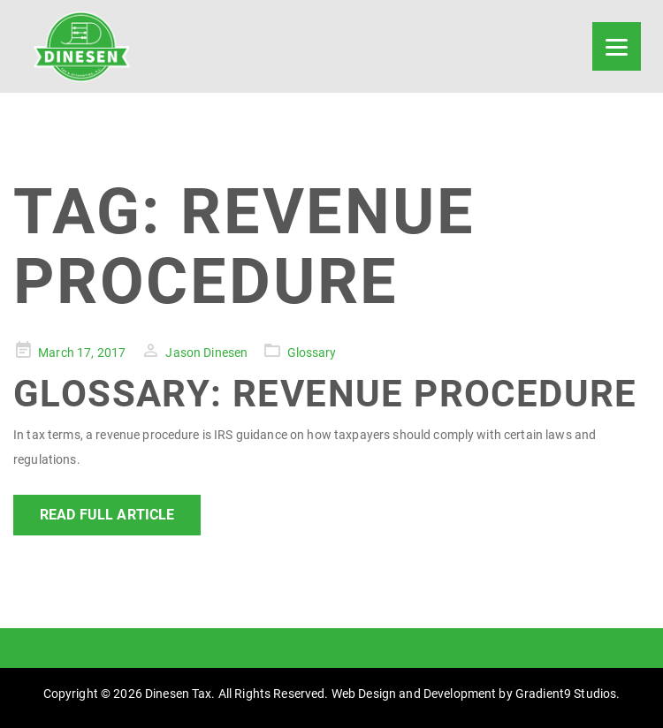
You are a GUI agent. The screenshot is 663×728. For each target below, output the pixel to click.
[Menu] (616, 46)
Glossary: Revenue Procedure (325, 393)
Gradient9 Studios (565, 693)
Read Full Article (107, 514)
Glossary (312, 352)
